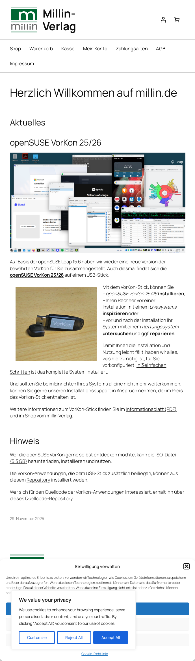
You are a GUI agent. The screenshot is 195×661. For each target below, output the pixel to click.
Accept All (110, 637)
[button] (186, 566)
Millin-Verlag (59, 19)
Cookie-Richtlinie (94, 653)
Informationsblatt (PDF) (151, 409)
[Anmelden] (163, 20)
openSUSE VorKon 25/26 (37, 275)
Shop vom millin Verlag (48, 415)
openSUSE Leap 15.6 (59, 261)
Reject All (74, 637)
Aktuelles (27, 122)
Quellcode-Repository (49, 498)
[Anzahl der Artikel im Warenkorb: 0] (177, 20)
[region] (73, 620)
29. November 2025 (27, 518)
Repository (38, 479)
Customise (37, 637)
